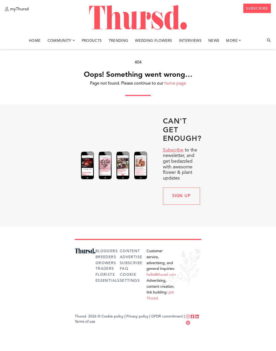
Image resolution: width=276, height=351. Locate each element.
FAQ (124, 269)
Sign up (181, 196)
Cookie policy (112, 316)
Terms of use (85, 322)
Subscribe (173, 150)
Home (34, 41)
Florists (105, 275)
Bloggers (106, 251)
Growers (105, 263)
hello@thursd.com (161, 275)
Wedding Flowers (153, 41)
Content (130, 251)
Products (92, 41)
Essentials (107, 281)
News (213, 41)
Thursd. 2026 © (87, 316)
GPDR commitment (167, 316)
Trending (118, 41)
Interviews (190, 41)
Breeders (105, 257)
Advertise (131, 257)
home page (175, 83)
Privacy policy (137, 316)
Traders (104, 269)
